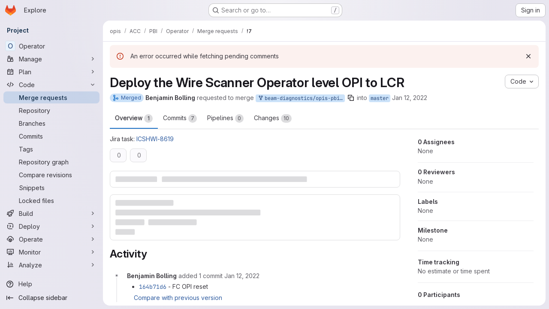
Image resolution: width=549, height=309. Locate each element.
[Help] (51, 284)
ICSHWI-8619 (155, 138)
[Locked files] (51, 200)
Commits (180, 118)
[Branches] (51, 123)
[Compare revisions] (51, 175)
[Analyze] (51, 265)
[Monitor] (51, 252)
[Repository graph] (51, 162)
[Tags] (51, 149)
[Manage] (51, 59)
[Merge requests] (51, 97)
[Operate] (51, 239)
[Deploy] (51, 226)
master (380, 98)
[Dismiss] (528, 56)
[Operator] (51, 46)
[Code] (51, 85)
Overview (134, 118)
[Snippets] (51, 188)
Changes (273, 118)
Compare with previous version (178, 297)
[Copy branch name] (351, 98)
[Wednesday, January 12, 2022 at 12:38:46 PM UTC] (241, 275)
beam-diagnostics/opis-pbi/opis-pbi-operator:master (301, 98)
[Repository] (51, 110)
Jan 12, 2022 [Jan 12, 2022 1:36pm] (409, 97)
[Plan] (51, 72)
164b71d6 (152, 287)
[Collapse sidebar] (51, 298)
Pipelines (225, 118)
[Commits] (51, 136)
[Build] (51, 213)
